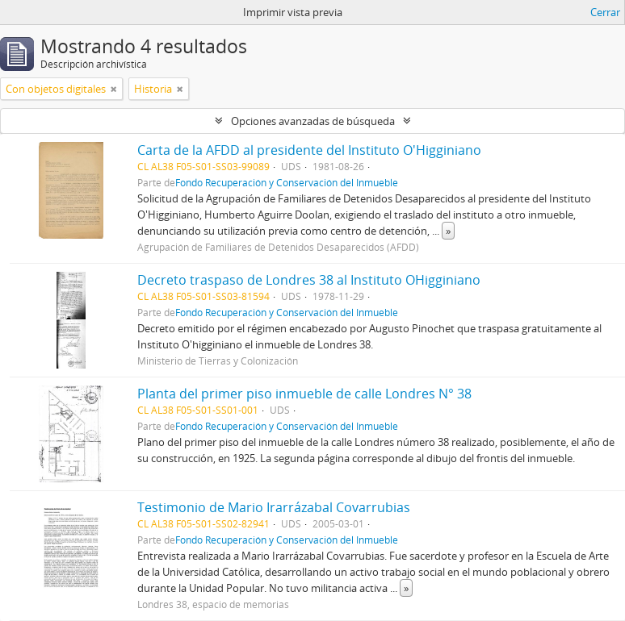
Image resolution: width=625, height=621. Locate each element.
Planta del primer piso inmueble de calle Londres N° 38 (304, 393)
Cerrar (605, 12)
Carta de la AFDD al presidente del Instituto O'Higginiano (309, 150)
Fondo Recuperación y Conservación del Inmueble (286, 182)
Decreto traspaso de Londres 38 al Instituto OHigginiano (308, 280)
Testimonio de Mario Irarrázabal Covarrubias (273, 507)
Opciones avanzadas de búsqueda (313, 121)
